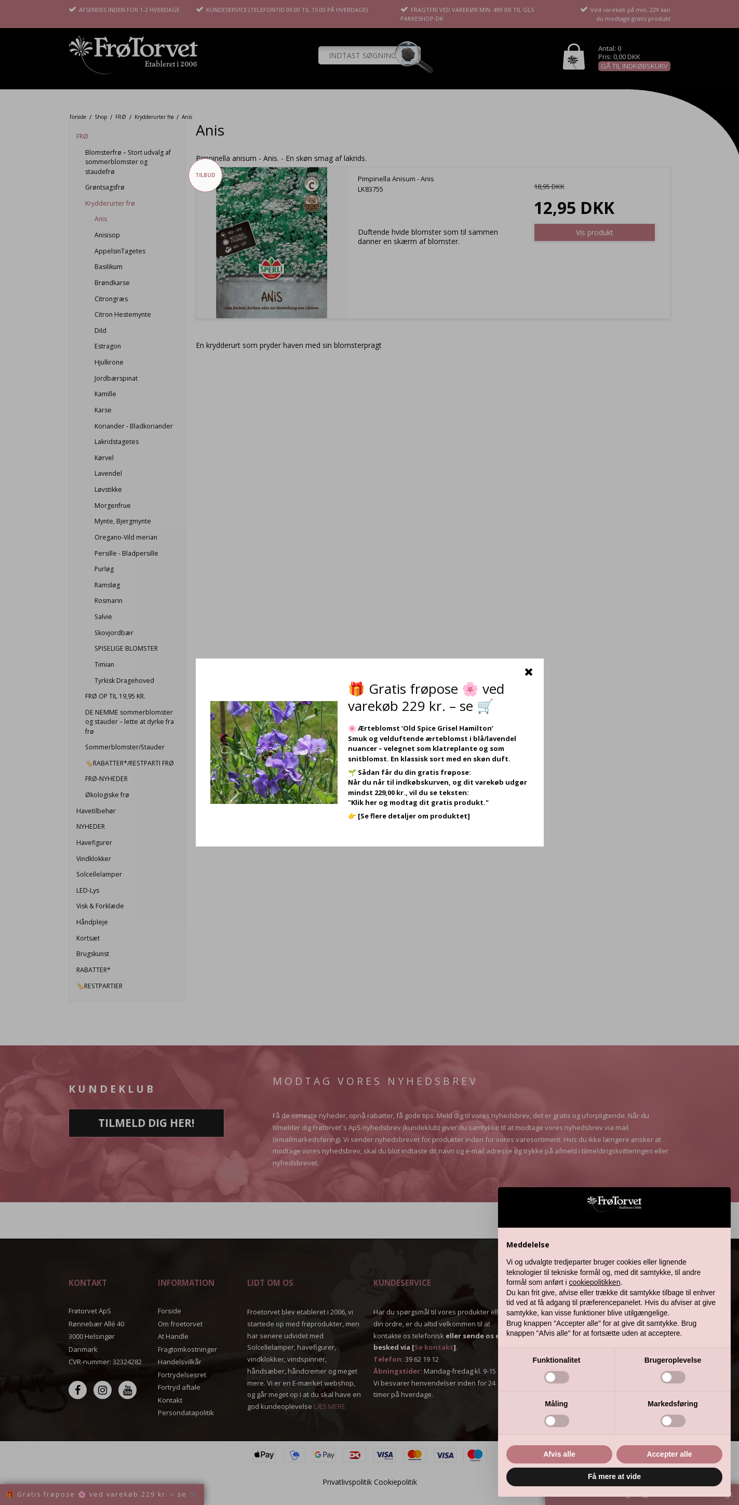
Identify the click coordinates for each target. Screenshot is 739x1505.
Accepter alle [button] (669, 1454)
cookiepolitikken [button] (595, 1282)
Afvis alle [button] (559, 1454)
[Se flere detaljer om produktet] (414, 816)
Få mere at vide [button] (614, 1476)
